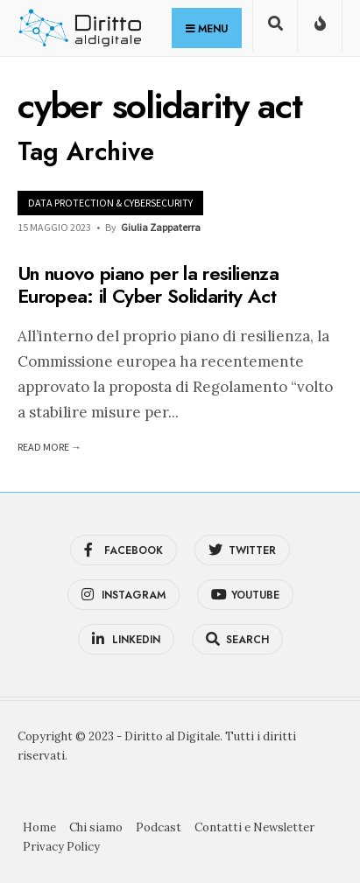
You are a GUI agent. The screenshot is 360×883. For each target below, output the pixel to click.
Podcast (158, 827)
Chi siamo (96, 827)
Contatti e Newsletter (254, 827)
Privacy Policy (61, 846)
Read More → (49, 446)
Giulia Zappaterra (161, 227)
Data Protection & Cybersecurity (110, 202)
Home (39, 827)
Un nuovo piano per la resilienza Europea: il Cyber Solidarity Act (148, 284)
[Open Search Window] (275, 29)
